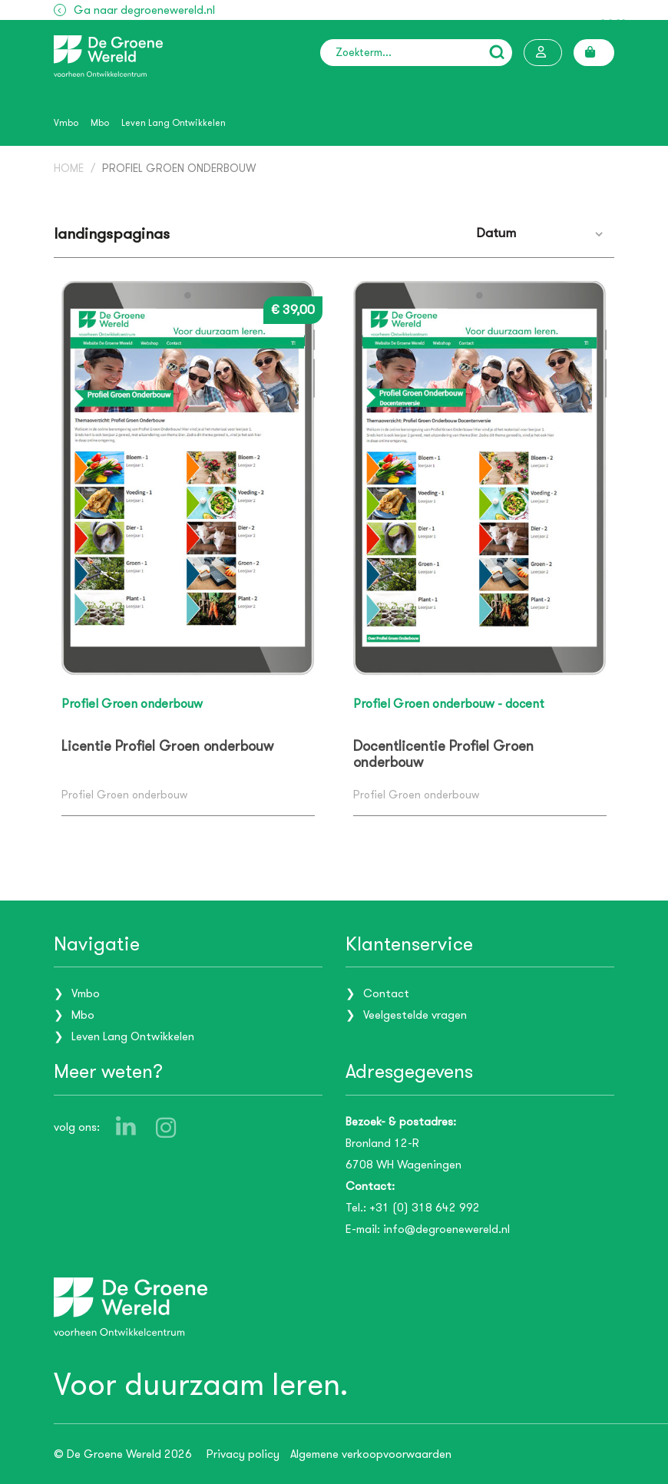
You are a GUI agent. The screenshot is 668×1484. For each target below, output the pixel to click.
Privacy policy (243, 1454)
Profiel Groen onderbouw (179, 168)
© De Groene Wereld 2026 (123, 1454)
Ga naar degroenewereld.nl (144, 10)
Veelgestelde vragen (415, 1015)
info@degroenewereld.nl (446, 1229)
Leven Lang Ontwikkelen (173, 123)
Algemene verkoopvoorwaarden (370, 1454)
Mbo (100, 123)
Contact (386, 993)
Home (69, 168)
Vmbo (66, 123)
